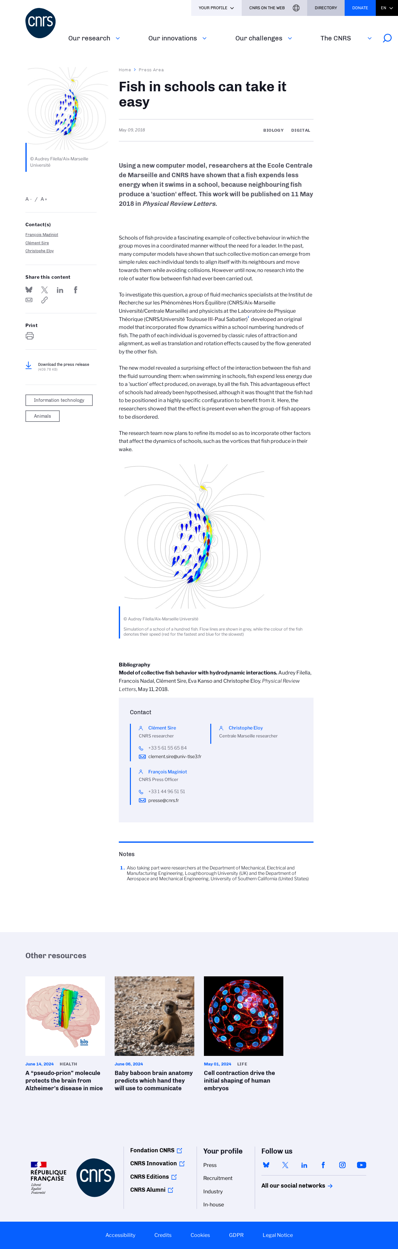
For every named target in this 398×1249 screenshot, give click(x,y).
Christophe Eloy (39, 250)
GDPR (236, 1235)
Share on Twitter (44, 289)
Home (125, 69)
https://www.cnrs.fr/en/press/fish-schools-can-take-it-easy (44, 300)
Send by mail (28, 300)
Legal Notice (278, 1235)
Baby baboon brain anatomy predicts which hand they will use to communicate (154, 1036)
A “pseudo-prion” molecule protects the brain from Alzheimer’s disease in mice (65, 1036)
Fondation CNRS (152, 1150)
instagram (342, 1165)
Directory (326, 7)
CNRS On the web (267, 7)
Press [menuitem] (210, 1165)
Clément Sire (37, 243)
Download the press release (63, 367)
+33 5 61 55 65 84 (167, 748)
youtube (361, 1165)
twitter (285, 1165)
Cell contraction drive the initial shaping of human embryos (244, 1036)
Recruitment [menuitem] (218, 1178)
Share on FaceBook (75, 289)
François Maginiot (41, 234)
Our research (89, 38)
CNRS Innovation (153, 1163)
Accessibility (120, 1235)
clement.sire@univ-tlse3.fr (174, 756)
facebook (323, 1165)
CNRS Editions (149, 1176)
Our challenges (258, 38)
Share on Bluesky (28, 289)
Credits (163, 1235)
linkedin (304, 1165)
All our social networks (286, 1185)
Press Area (151, 69)
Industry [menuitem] (213, 1192)
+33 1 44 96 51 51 (166, 791)
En (383, 7)
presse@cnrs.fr (163, 800)
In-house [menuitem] (213, 1205)
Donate (360, 7)
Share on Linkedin (60, 289)
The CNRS (335, 38)
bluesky (266, 1165)
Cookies (200, 1235)
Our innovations (172, 38)
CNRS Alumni (147, 1189)
